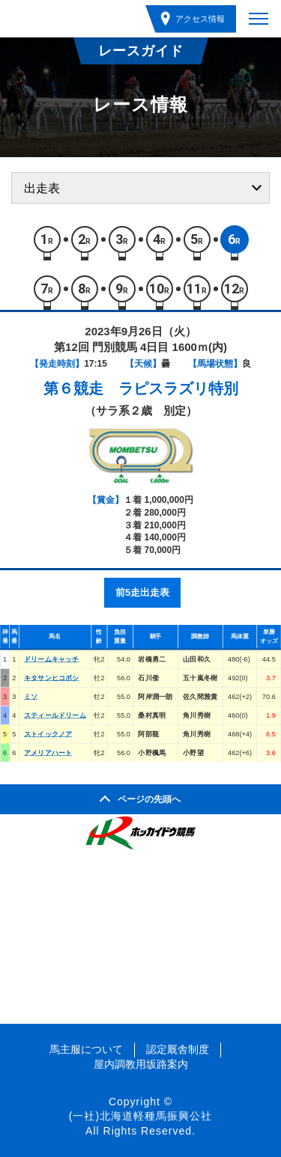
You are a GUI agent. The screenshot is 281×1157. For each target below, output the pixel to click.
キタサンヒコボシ (51, 678)
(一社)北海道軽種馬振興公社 (140, 1116)
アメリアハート (48, 752)
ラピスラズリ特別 (178, 388)
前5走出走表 (142, 592)
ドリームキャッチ (51, 659)
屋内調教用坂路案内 (141, 1064)
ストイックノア (48, 734)
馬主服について (86, 1049)
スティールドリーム (55, 715)
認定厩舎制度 (177, 1049)
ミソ (30, 696)
